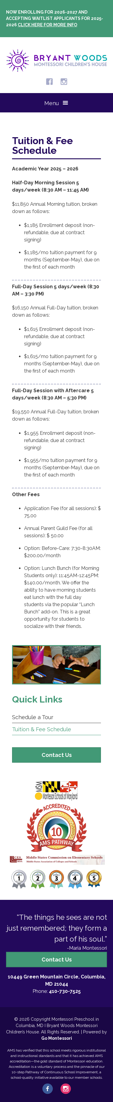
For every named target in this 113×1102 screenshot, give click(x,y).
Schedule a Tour (32, 717)
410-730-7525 (65, 991)
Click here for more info (47, 24)
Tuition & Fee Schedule (41, 729)
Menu (51, 103)
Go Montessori (56, 1038)
